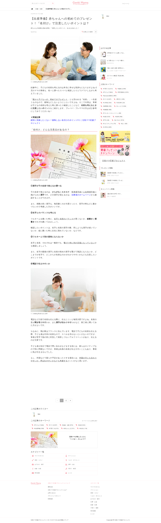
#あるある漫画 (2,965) (108, 96)
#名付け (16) (82, 428)
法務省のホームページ (81, 195)
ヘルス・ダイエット (72, 460)
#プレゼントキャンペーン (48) (111, 113)
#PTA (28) (105, 120)
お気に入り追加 (87, 32)
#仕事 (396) (117, 116)
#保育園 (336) (106, 106)
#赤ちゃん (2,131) (67, 428)
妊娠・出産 (36, 469)
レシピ (68, 473)
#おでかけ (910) (118, 120)
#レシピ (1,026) (120, 106)
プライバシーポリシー (54, 496)
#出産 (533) (80, 425)
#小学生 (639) (106, 127)
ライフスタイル (38, 456)
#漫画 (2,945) (120, 89)
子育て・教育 (70, 469)
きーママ (109, 78)
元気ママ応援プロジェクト (113, 160)
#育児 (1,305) (119, 99)
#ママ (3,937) (51, 425)
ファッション (70, 456)
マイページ (125, 4)
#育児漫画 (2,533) (121, 92)
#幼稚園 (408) (106, 110)
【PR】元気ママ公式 (113, 175)
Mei (36, 414)
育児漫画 (36, 473)
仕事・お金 (70, 464)
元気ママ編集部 (111, 196)
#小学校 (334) (106, 103)
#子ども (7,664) (38, 425)
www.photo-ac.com (40, 82)
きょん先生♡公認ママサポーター (116, 71)
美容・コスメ (37, 460)
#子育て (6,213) (53, 428)
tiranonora (110, 63)
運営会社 (50, 487)
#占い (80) (123, 123)
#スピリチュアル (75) (108, 123)
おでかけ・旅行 (38, 464)
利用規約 (50, 499)
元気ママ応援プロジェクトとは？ (57, 490)
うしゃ (109, 55)
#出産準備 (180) (38, 428)
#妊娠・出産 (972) (66, 425)
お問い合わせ (52, 493)
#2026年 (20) (119, 103)
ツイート (34, 32)
